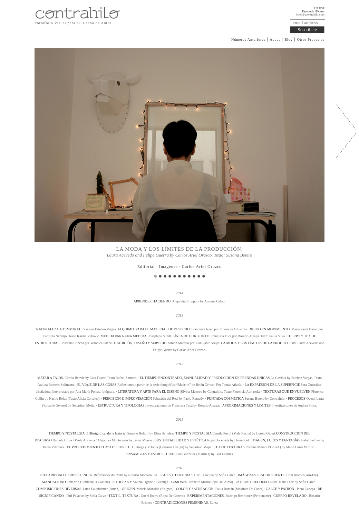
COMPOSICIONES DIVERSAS (58, 489)
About (275, 39)
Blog (288, 39)
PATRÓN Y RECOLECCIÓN (255, 482)
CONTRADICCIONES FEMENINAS (181, 502)
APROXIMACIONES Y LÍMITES (246, 405)
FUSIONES (179, 482)
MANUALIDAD (54, 482)
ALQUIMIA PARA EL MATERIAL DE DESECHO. (154, 329)
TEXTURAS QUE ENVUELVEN (286, 391)
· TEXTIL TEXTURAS (228, 447)
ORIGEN (128, 489)
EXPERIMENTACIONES (205, 496)
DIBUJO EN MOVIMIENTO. (270, 329)
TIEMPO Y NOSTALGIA (193, 433)
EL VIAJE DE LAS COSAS (97, 385)
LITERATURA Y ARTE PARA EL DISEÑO (149, 391)
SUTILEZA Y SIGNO (128, 482)
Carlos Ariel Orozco (202, 266)
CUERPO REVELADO (290, 496)
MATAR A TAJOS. (51, 378)
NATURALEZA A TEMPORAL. (59, 329)
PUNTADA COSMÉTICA (225, 398)
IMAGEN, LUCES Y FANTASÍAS (275, 440)
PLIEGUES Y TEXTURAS (173, 475)
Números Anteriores (248, 39)
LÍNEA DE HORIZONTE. (192, 336)
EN (315, 8)
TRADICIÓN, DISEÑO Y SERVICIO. (141, 343)
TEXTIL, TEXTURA (123, 496)
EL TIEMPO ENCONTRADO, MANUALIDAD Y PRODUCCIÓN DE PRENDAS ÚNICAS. (205, 378)
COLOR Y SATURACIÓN (195, 489)
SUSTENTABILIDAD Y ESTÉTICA (181, 440)
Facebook (308, 11)
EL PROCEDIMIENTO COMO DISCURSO (98, 447)
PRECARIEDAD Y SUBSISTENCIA (65, 475)
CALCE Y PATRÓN (280, 489)
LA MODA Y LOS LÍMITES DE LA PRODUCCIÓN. (259, 343)
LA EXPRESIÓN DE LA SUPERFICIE (272, 385)
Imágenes (168, 266)
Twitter (320, 11)
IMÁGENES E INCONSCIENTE (261, 475)
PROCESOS (296, 398)
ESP (321, 8)
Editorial (146, 266)
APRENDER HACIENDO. (153, 301)
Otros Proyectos (310, 39)
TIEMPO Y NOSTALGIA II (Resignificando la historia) (88, 433)
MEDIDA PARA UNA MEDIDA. (124, 336)
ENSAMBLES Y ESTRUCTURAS (150, 454)
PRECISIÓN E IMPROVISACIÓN (127, 398)
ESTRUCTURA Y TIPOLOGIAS (121, 405)
